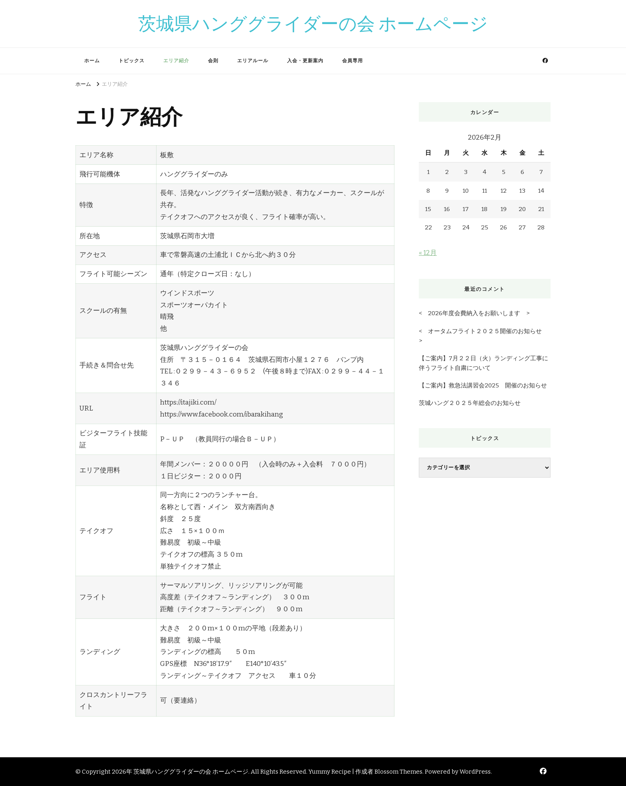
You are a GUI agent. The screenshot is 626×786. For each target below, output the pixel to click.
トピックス (132, 60)
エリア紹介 (176, 60)
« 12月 (428, 253)
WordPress (475, 771)
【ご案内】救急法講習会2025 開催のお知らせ (483, 385)
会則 (213, 60)
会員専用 (352, 60)
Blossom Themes (398, 771)
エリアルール (252, 60)
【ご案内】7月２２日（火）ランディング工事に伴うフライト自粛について (483, 363)
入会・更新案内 (305, 60)
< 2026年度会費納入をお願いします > (474, 313)
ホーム (92, 60)
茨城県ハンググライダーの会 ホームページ (313, 23)
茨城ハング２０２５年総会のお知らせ (470, 403)
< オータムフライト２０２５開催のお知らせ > (483, 336)
